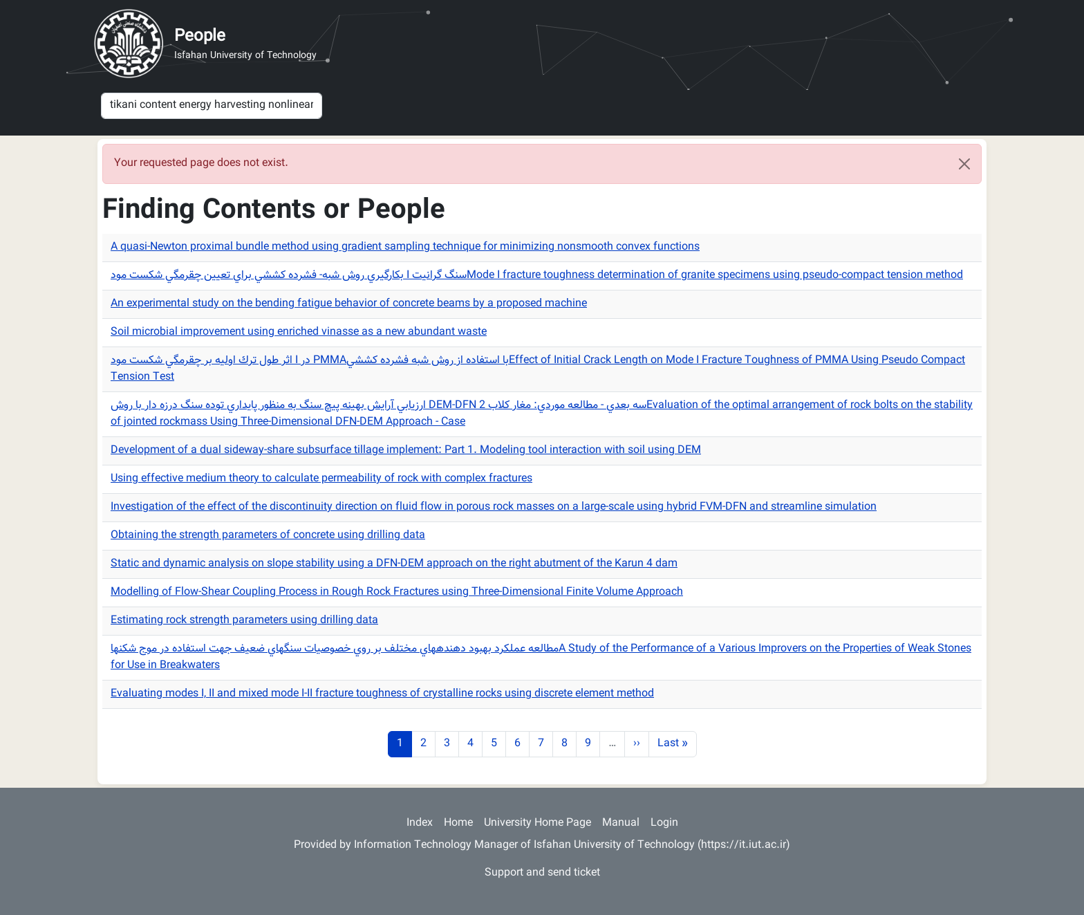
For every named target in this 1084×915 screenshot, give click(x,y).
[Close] (964, 164)
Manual (620, 823)
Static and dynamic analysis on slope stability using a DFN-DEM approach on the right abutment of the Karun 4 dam (394, 564)
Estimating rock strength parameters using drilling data (244, 620)
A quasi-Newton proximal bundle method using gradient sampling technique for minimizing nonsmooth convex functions (405, 247)
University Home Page (537, 823)
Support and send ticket (542, 873)
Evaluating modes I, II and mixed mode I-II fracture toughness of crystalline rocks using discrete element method (382, 694)
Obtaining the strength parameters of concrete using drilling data (268, 535)
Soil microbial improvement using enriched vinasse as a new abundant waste (299, 332)
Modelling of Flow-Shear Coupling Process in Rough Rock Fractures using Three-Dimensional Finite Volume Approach (397, 592)
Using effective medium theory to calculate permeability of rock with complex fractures (321, 479)
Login (664, 823)
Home (458, 823)
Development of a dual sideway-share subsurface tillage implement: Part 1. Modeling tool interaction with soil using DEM (406, 450)
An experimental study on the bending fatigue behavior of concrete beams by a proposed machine (349, 304)
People (199, 37)
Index (419, 823)
